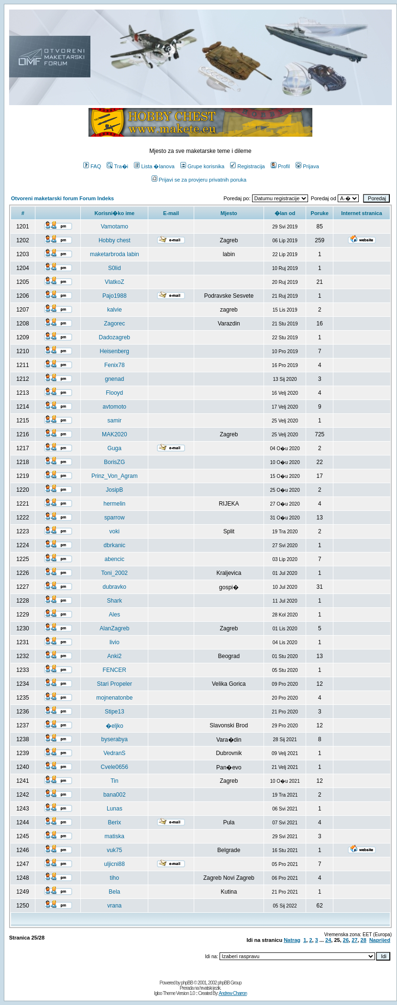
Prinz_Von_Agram (114, 476)
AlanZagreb (114, 628)
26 (346, 940)
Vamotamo (114, 226)
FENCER (114, 670)
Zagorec (114, 323)
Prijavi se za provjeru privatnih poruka (199, 180)
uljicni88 (114, 864)
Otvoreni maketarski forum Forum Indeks (62, 198)
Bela (114, 891)
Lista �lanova (154, 166)
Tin (114, 781)
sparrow (114, 517)
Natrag (292, 940)
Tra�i (117, 166)
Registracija (247, 166)
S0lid (114, 268)
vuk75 (114, 850)
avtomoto (114, 406)
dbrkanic (114, 545)
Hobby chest (115, 240)
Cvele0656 (114, 767)
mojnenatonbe (114, 697)
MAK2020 (114, 434)
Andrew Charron (233, 993)
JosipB (114, 489)
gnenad (114, 379)
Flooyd (114, 392)
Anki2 (114, 656)
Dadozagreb (114, 337)
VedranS (114, 753)
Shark (114, 600)
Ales (114, 614)
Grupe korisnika (202, 166)
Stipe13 (114, 711)
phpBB (187, 982)
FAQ (92, 166)
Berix (114, 822)
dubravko (114, 587)
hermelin (114, 503)
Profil (280, 166)
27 (354, 940)
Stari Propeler (114, 684)
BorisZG (114, 462)
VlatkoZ (114, 282)
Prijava (307, 166)
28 (363, 940)
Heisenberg (114, 351)
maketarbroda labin (114, 254)
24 (328, 940)
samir (114, 420)
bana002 (114, 794)
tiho (114, 878)
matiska (114, 836)
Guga (114, 448)
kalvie (114, 309)
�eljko (114, 726)
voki (115, 531)
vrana (114, 905)
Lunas (114, 808)
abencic (114, 559)
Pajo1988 (114, 295)
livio (115, 642)
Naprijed (379, 940)
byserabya (114, 739)
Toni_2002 (114, 573)
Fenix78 (114, 365)
